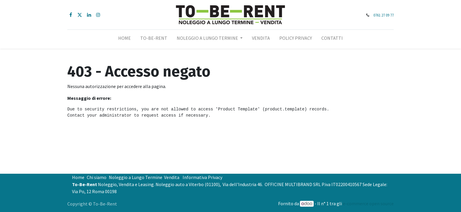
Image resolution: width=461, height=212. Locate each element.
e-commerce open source (368, 203)
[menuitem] (124, 39)
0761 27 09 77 (383, 15)
